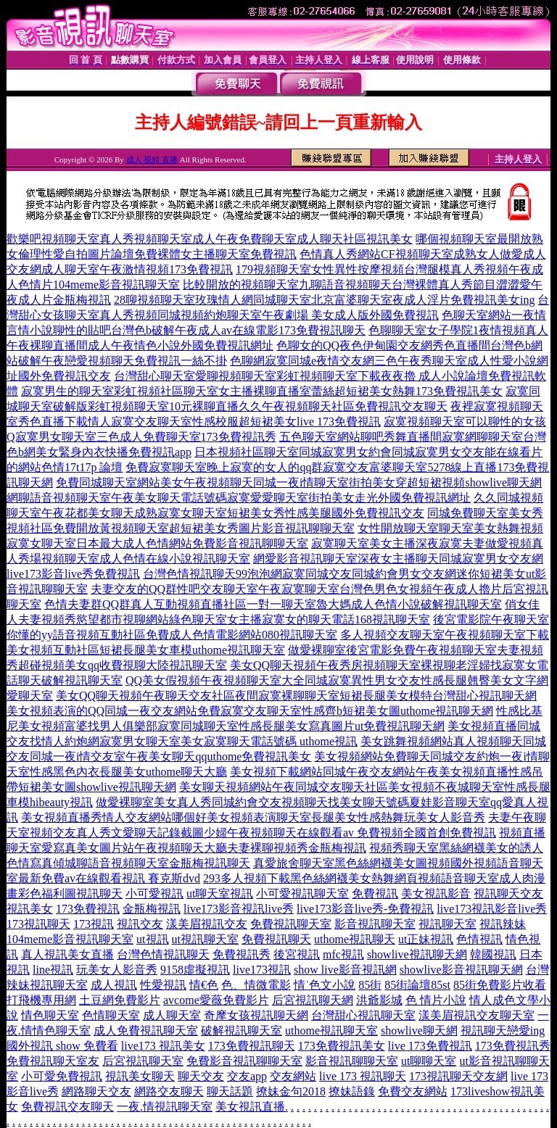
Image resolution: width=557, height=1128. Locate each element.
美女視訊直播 (250, 1106)
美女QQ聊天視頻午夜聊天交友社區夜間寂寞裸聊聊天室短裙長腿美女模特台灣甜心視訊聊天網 (296, 695)
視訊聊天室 (447, 924)
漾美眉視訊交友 (206, 924)
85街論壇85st (417, 985)
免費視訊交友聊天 (67, 1106)
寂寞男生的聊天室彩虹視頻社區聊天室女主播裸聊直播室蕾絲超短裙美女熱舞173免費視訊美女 (262, 391)
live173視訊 (262, 969)
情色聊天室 (50, 1015)
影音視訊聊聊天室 (351, 1061)
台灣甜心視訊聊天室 (363, 1015)
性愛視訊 (163, 985)
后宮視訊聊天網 (312, 1000)
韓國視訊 (493, 954)
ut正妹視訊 (425, 939)
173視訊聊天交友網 (458, 1076)
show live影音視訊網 (345, 969)
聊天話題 (230, 1091)
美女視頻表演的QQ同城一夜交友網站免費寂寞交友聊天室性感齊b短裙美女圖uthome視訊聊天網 (250, 711)
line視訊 (53, 969)
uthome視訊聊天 (354, 939)
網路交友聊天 (169, 1091)
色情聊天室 (111, 1015)
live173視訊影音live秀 (492, 909)
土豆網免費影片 (119, 1000)
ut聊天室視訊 (219, 893)
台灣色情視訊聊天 (163, 954)
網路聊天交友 (96, 1091)
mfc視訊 (343, 954)
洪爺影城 (379, 1000)
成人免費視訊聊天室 (146, 1030)
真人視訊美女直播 (67, 954)
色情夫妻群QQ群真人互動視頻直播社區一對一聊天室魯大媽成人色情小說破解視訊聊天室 (273, 604)
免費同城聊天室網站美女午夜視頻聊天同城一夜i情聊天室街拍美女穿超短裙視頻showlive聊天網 (299, 482)
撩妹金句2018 (291, 1091)
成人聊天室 (172, 1015)
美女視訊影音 (436, 893)
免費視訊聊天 (276, 939)
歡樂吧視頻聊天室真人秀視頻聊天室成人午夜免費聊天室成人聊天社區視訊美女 (210, 239)
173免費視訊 (88, 909)
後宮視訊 (296, 954)
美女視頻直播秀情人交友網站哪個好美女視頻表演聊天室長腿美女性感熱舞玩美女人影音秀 (253, 817)
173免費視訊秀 (512, 1046)
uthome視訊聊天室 (331, 1030)
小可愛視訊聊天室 (302, 893)
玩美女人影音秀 (116, 969)
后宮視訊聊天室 (142, 1061)
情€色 (203, 985)
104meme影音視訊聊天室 (70, 939)
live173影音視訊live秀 (238, 909)
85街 (369, 985)
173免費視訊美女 (341, 1046)
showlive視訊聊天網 (417, 954)
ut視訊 (152, 939)
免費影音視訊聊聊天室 (244, 1061)
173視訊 (93, 924)
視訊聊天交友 (508, 893)
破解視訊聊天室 (241, 1030)
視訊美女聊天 (140, 1076)
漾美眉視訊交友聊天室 (476, 1015)
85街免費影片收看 (499, 985)
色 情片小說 (435, 1000)
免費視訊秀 (242, 954)
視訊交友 (140, 924)
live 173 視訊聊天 (362, 1076)
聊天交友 (201, 1076)
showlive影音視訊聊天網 (461, 969)
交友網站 (293, 1076)
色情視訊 (479, 939)
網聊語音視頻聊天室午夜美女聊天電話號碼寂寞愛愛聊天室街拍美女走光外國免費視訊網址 (239, 498)
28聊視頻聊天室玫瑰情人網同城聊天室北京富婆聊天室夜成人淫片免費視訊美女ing (324, 300)
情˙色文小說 (324, 985)
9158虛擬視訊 (195, 969)
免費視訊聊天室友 (53, 1061)
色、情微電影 (256, 985)
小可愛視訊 (154, 893)
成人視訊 (114, 985)
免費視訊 (375, 893)
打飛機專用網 (41, 1000)
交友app (247, 1076)
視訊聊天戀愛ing (503, 1030)
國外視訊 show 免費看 (62, 1046)
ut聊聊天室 (428, 1061)
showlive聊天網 (419, 1030)
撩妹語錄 (352, 1091)
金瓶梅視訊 (152, 909)
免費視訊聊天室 (290, 924)
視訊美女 (30, 909)
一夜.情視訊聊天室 (165, 1106)
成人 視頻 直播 (152, 159)
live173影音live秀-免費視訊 (365, 909)
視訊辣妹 (502, 924)
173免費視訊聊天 (251, 1046)
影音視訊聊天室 (375, 924)
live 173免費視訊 (430, 1046)
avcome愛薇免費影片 (216, 1000)
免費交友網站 (412, 1091)
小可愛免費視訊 (61, 1076)
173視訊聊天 (38, 924)
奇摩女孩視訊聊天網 (256, 1015)
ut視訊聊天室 (205, 939)
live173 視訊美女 (163, 1046)
